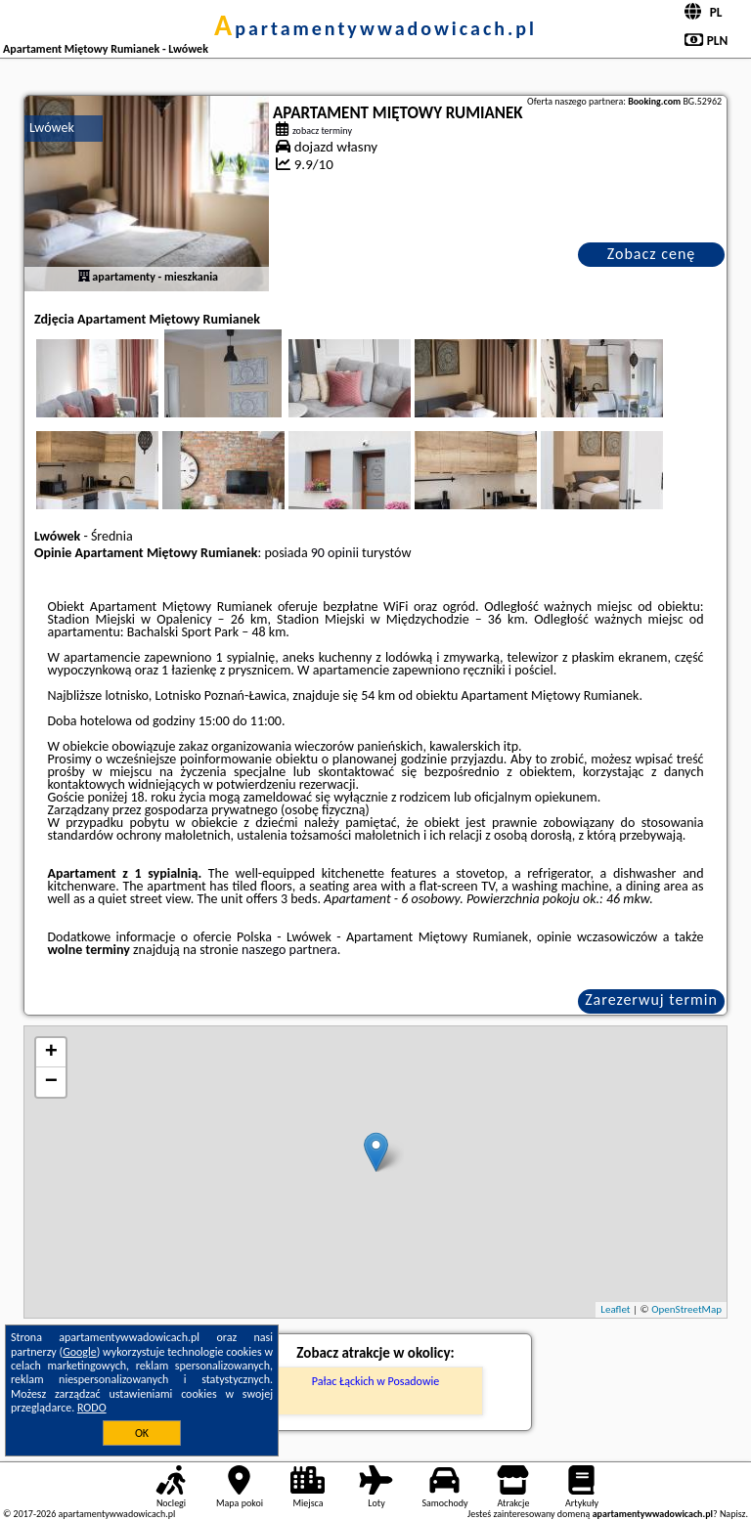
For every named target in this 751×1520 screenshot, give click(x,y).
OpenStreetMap (686, 1309)
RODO (92, 1407)
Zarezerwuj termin (651, 999)
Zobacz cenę (651, 253)
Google (80, 1352)
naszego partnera (289, 949)
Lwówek (51, 127)
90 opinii (335, 552)
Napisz (733, 1513)
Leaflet (615, 1309)
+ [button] (51, 1052)
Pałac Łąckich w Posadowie (375, 1381)
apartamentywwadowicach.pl (375, 28)
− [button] (51, 1082)
